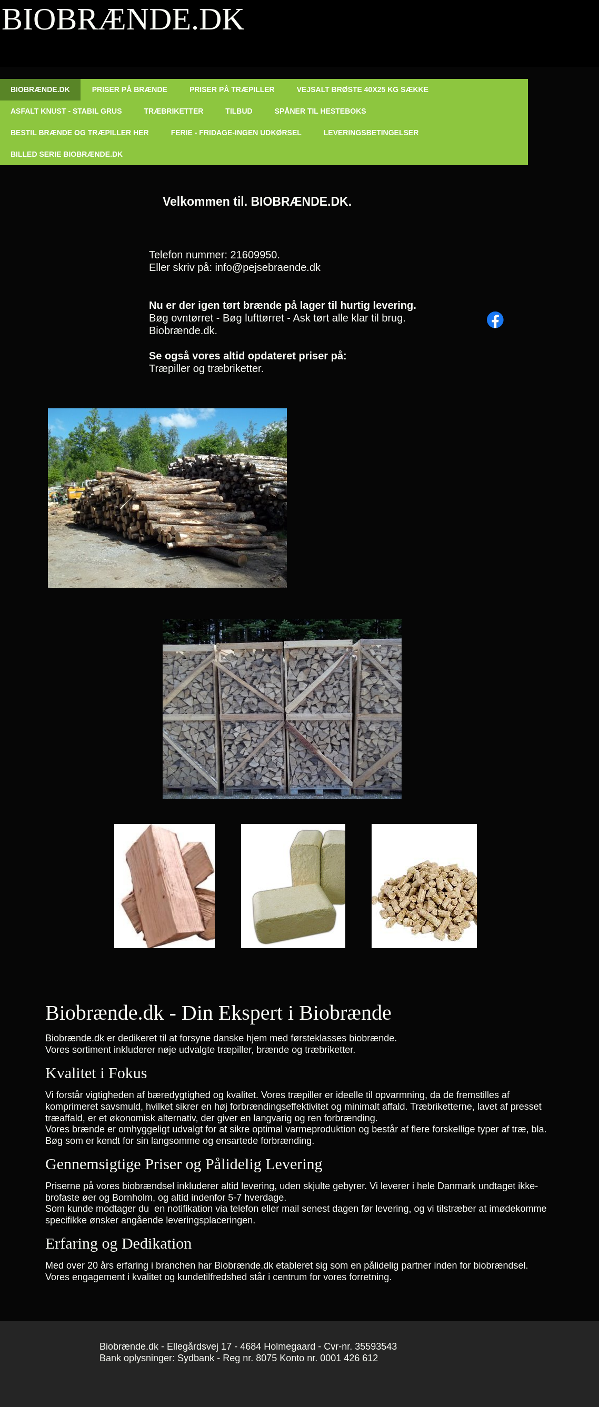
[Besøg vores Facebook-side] (495, 319)
